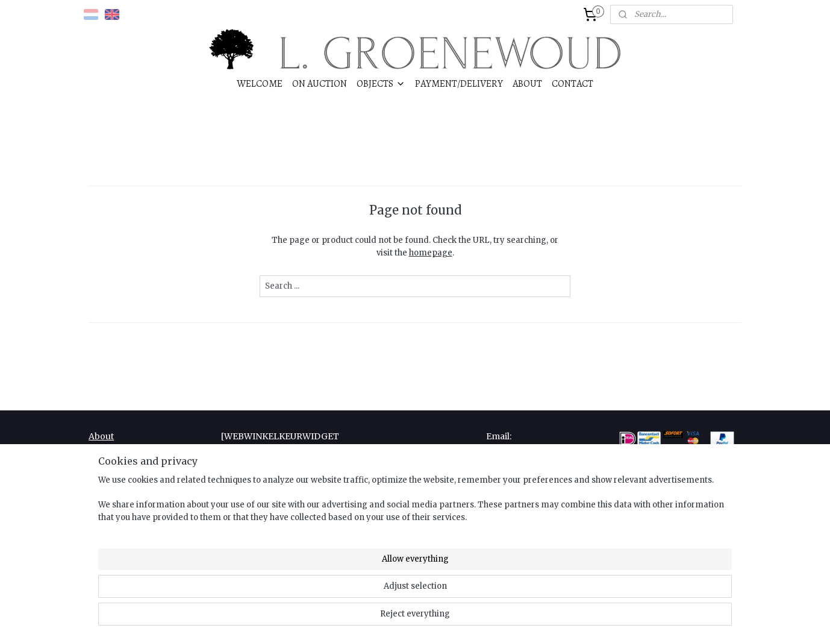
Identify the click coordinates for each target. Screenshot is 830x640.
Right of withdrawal (129, 503)
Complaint (111, 449)
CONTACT (572, 83)
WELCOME (259, 83)
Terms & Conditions (131, 517)
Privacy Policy (118, 490)
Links (100, 463)
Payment (107, 476)
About (101, 436)
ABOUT (527, 83)
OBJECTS (381, 83)
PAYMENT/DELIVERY (459, 83)
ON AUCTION (319, 83)
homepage (430, 253)
